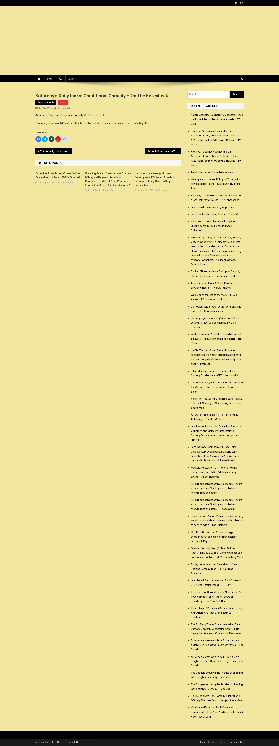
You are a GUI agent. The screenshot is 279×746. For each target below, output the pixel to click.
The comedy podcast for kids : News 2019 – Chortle (56, 151)
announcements (46, 102)
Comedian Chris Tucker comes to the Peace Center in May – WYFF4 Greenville (58, 175)
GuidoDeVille (64, 108)
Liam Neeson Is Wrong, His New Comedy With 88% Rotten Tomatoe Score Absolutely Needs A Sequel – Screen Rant (155, 179)
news (62, 102)
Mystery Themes (88, 742)
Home (49, 78)
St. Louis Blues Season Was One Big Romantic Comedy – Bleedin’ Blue (164, 151)
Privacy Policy (237, 742)
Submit (72, 78)
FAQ (60, 78)
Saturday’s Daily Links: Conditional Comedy (59, 115)
